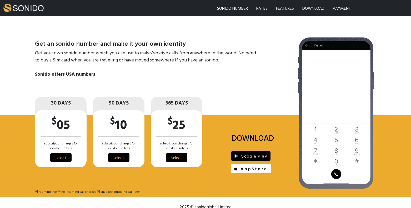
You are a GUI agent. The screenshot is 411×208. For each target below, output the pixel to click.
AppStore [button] (250, 168)
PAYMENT (342, 8)
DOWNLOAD (313, 8)
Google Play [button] (250, 156)
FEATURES (285, 8)
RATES (262, 8)
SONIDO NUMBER (232, 8)
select (61, 157)
